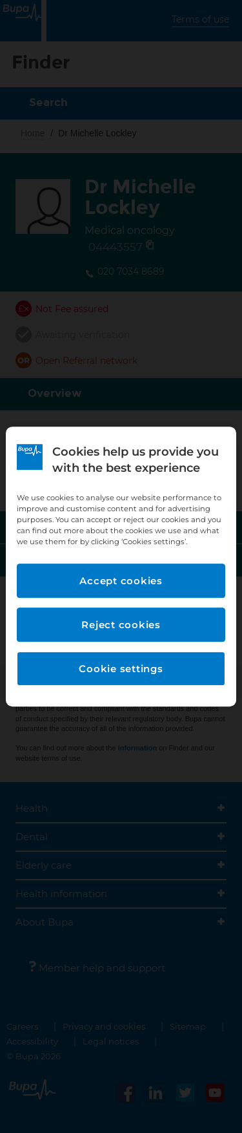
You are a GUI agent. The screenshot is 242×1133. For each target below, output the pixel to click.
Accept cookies (121, 581)
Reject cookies (121, 625)
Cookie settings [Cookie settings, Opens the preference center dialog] (121, 668)
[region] (121, 567)
